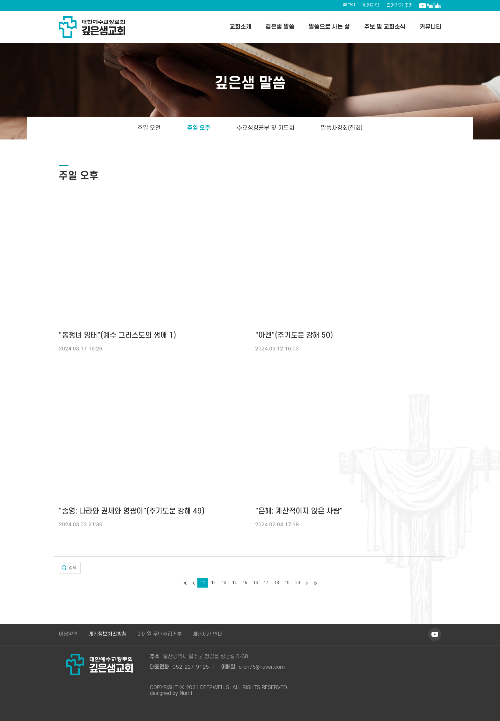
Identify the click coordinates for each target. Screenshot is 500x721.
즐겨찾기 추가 (399, 5)
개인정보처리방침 (107, 634)
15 (245, 583)
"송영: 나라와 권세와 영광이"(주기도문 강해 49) (131, 511)
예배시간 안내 (207, 634)
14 (234, 583)
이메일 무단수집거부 (159, 634)
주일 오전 (148, 128)
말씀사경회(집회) (341, 128)
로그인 (349, 5)
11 (203, 583)
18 (276, 583)
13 (224, 583)
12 (213, 583)
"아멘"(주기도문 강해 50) (294, 335)
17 (266, 583)
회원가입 (371, 5)
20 (297, 583)
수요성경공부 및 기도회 (265, 128)
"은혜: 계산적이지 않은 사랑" (299, 511)
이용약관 (68, 634)
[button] (70, 568)
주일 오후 (198, 128)
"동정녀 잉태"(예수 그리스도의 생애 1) (117, 335)
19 (287, 583)
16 (255, 583)
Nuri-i (186, 693)
